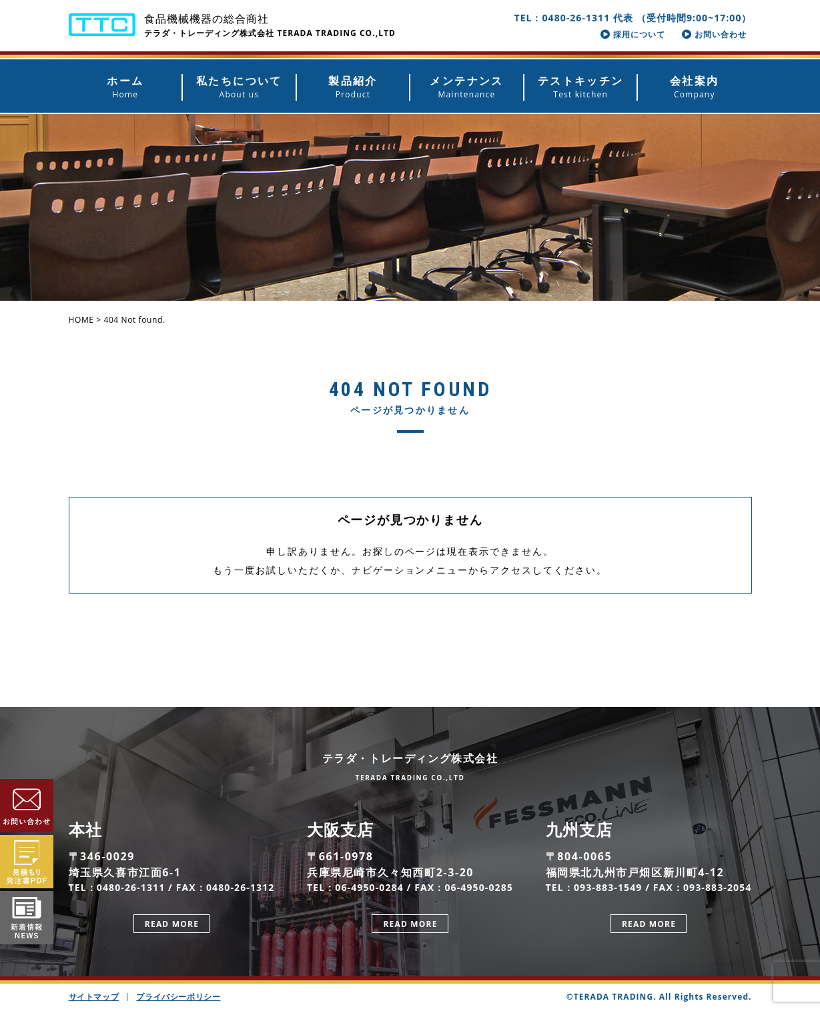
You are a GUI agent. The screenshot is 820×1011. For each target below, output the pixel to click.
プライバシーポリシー (178, 996)
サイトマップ (94, 996)
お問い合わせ (714, 34)
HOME (81, 319)
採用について (632, 34)
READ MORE (172, 924)
